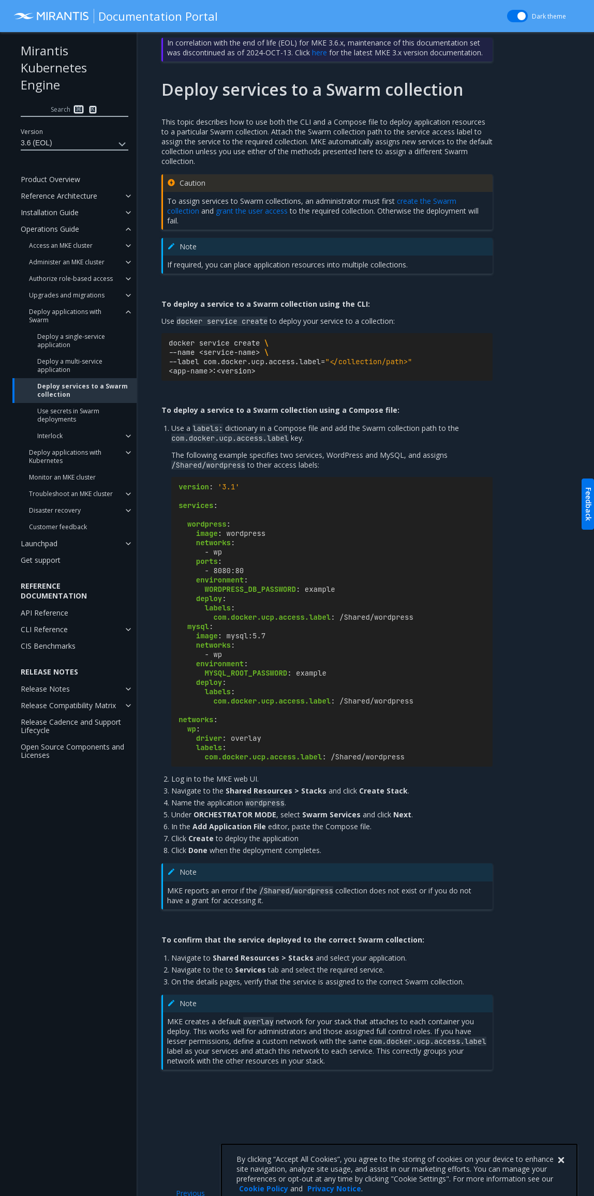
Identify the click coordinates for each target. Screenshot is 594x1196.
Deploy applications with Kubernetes (65, 456)
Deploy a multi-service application (69, 365)
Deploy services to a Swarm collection (82, 390)
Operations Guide (50, 229)
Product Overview (50, 179)
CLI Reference (44, 629)
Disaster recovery (55, 510)
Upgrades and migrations (67, 295)
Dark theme (549, 16)
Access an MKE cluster (61, 245)
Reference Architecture (59, 196)
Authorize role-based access (71, 278)
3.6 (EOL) (74, 144)
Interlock (50, 435)
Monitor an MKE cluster (62, 477)
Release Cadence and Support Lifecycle (71, 726)
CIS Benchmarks (48, 646)
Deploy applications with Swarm (65, 315)
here (319, 52)
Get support (41, 560)
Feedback (588, 504)
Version (32, 131)
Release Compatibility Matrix (68, 705)
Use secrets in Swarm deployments (68, 415)
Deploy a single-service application (71, 340)
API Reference (44, 613)
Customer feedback (58, 526)
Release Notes (45, 689)
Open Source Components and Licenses (72, 751)
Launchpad (39, 543)
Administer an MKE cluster (67, 262)
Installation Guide (50, 212)
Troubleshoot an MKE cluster (71, 493)
